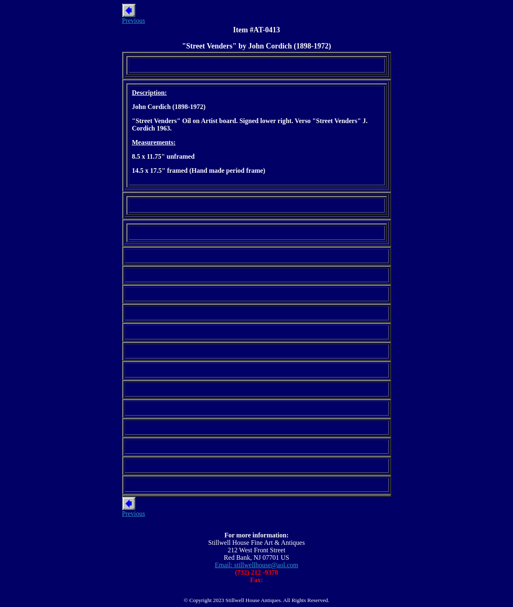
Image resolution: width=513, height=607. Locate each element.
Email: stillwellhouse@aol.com (256, 564)
